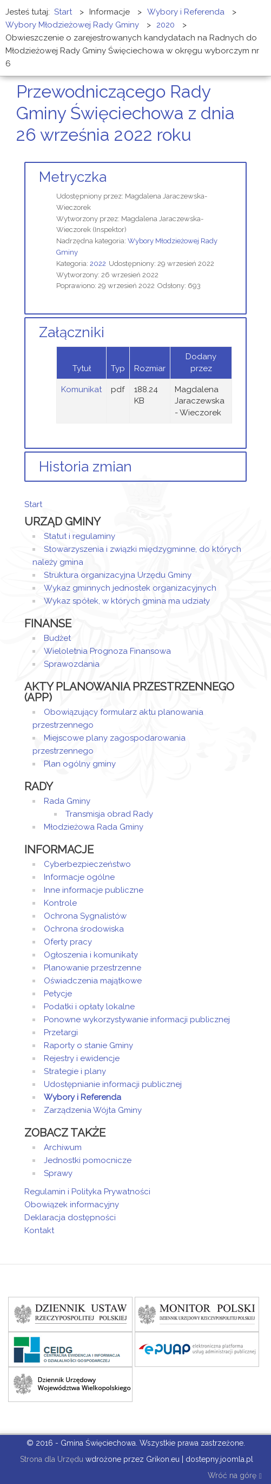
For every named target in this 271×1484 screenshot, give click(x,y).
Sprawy (58, 1173)
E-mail (243, 155)
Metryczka (73, 177)
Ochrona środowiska (84, 929)
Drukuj (230, 155)
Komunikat (81, 389)
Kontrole (60, 903)
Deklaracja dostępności (70, 1217)
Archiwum (63, 1147)
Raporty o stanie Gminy (88, 1045)
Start (33, 504)
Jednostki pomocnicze (87, 1160)
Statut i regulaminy (79, 536)
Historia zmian (85, 467)
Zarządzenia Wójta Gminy (93, 1110)
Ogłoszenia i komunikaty (91, 955)
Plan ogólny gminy (80, 764)
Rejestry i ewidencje (82, 1058)
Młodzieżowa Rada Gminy (93, 827)
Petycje (58, 994)
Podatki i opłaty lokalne (89, 1006)
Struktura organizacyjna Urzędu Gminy (117, 575)
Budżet (57, 638)
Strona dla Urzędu (50, 1459)
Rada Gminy (67, 801)
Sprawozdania (72, 664)
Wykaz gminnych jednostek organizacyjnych (130, 588)
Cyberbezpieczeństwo (87, 864)
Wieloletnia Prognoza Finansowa (107, 651)
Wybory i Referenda (82, 1097)
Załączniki (71, 332)
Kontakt (39, 1230)
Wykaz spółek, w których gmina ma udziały (127, 601)
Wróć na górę (235, 1476)
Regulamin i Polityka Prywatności (87, 1191)
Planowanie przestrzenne (92, 968)
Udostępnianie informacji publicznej (113, 1084)
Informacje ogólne (79, 877)
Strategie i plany (75, 1071)
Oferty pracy (68, 942)
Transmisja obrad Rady (109, 814)
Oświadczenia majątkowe (93, 981)
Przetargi (61, 1032)
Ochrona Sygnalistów (85, 916)
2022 (98, 263)
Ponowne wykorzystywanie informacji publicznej (137, 1019)
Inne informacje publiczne (93, 890)
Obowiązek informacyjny (71, 1204)
